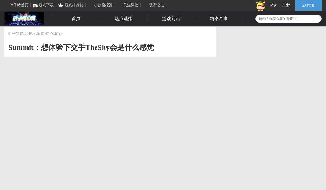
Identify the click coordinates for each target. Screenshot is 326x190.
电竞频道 (36, 34)
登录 (273, 5)
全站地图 (308, 5)
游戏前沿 (171, 18)
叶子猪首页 (17, 34)
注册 (286, 5)
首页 (76, 18)
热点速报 (124, 18)
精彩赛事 (219, 18)
